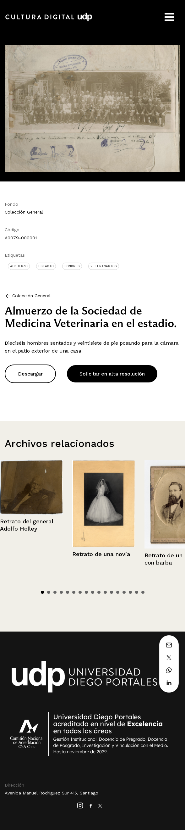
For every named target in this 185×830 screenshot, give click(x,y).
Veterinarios (103, 266)
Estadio (46, 266)
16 (136, 592)
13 (117, 592)
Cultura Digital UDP (49, 20)
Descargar (30, 374)
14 (124, 592)
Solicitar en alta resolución (112, 374)
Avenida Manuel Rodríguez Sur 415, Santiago (51, 792)
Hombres (72, 266)
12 (111, 592)
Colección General (24, 211)
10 (99, 592)
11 (105, 592)
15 (130, 592)
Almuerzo (19, 266)
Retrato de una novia (101, 554)
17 (142, 592)
